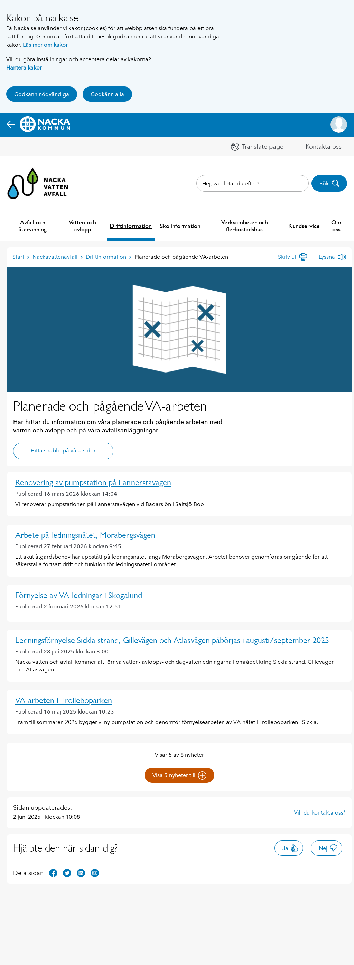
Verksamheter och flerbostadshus (244, 226)
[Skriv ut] (292, 257)
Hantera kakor (24, 67)
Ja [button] (290, 848)
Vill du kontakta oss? (319, 812)
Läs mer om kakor (45, 45)
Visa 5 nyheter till (179, 775)
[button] (338, 124)
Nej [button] (328, 848)
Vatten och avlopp (82, 226)
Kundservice (304, 225)
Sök (329, 183)
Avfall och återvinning (33, 226)
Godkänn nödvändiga (41, 94)
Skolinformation (180, 225)
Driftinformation (131, 225)
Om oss (336, 226)
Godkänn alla (107, 94)
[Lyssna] (332, 257)
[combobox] (252, 183)
